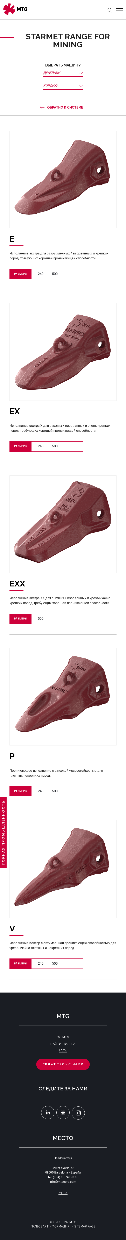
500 (55, 274)
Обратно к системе (65, 107)
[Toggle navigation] (119, 10)
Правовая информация (50, 1226)
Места (63, 1193)
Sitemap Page (84, 1226)
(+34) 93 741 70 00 (65, 1177)
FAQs (63, 1050)
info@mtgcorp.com (63, 1182)
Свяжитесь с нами (63, 1064)
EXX (17, 583)
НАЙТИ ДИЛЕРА (62, 1044)
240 (40, 274)
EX (14, 411)
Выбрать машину (63, 65)
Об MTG (63, 1037)
